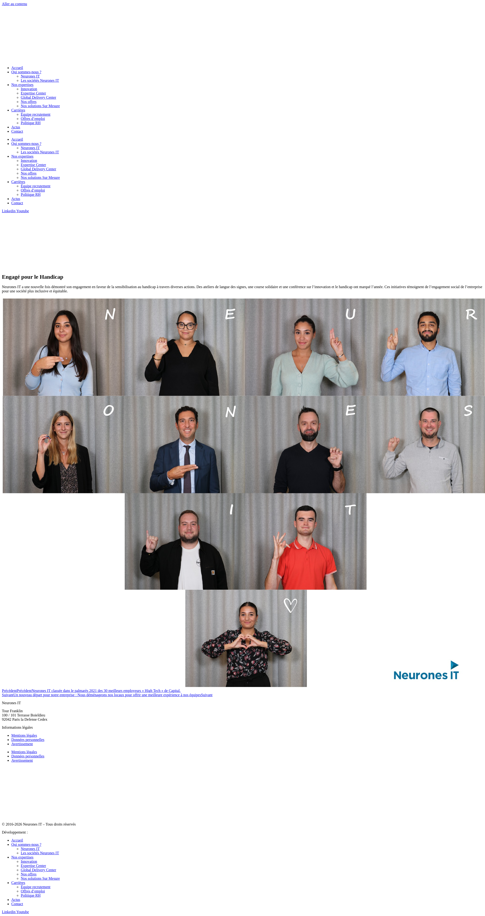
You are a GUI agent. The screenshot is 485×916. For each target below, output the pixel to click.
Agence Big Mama (43, 832)
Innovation (29, 89)
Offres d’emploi (33, 119)
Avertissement (22, 744)
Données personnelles (27, 740)
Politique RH (31, 123)
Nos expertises (22, 85)
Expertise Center (33, 93)
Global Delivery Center (38, 97)
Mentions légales (24, 735)
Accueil (17, 68)
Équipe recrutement (35, 114)
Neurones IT (30, 76)
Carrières (18, 110)
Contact (17, 131)
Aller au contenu (14, 4)
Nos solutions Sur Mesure (40, 106)
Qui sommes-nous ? (26, 72)
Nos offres (29, 102)
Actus (15, 127)
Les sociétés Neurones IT (40, 80)
